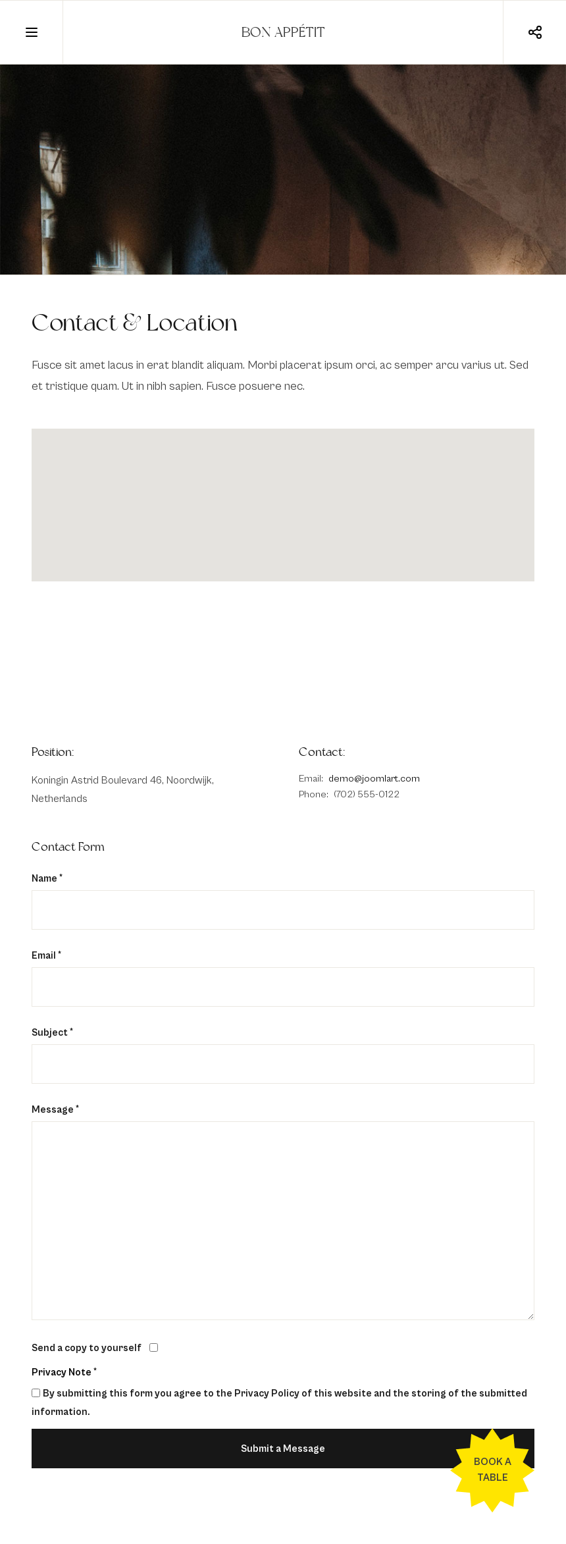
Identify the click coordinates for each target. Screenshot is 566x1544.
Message (55, 1109)
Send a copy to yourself (87, 1348)
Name (47, 878)
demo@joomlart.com (374, 778)
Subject (52, 1032)
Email (46, 955)
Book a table (492, 1469)
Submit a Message (283, 1448)
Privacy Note (61, 1372)
